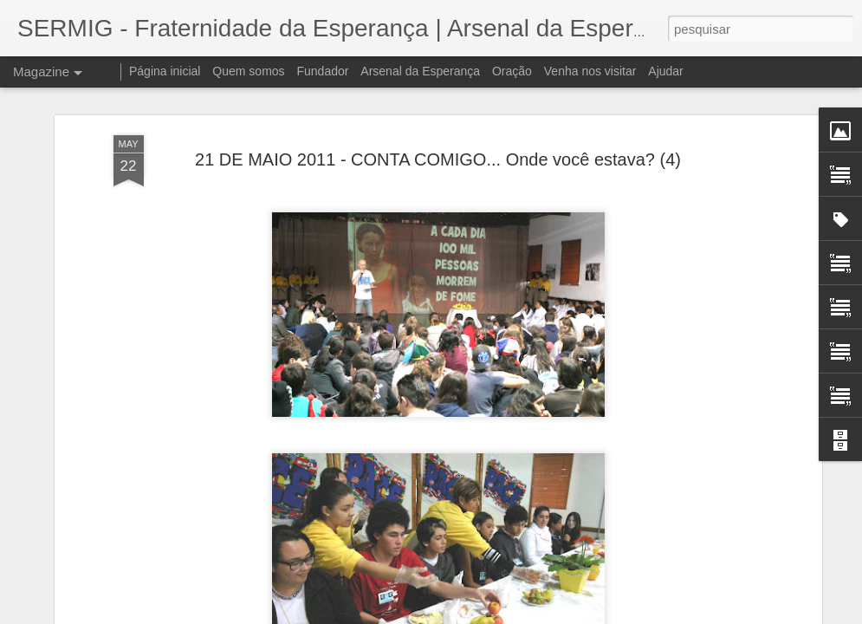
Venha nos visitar (590, 71)
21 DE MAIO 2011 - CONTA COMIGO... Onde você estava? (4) (438, 158)
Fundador (323, 71)
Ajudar (665, 71)
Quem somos (248, 71)
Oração (512, 71)
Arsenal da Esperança (420, 71)
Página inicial (165, 71)
